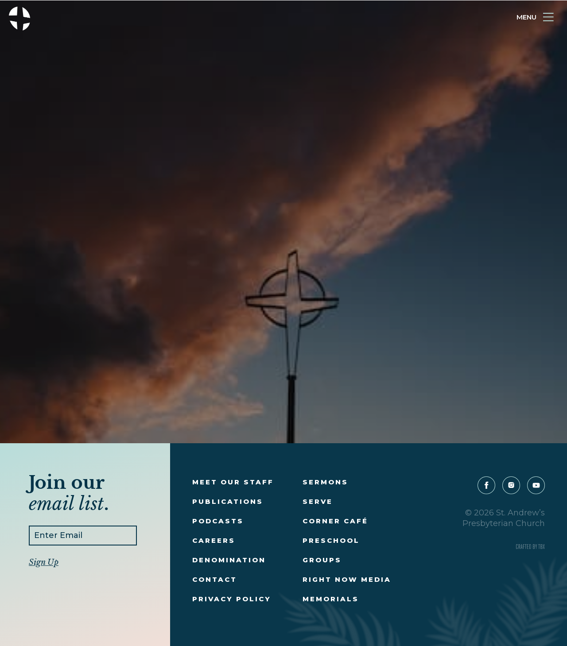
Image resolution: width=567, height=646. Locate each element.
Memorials (331, 599)
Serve (318, 501)
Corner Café (335, 521)
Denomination (229, 560)
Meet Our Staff (233, 482)
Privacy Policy (231, 599)
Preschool (331, 540)
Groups (322, 560)
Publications (227, 501)
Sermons (325, 482)
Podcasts (218, 521)
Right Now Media (347, 579)
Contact (214, 579)
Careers (213, 540)
